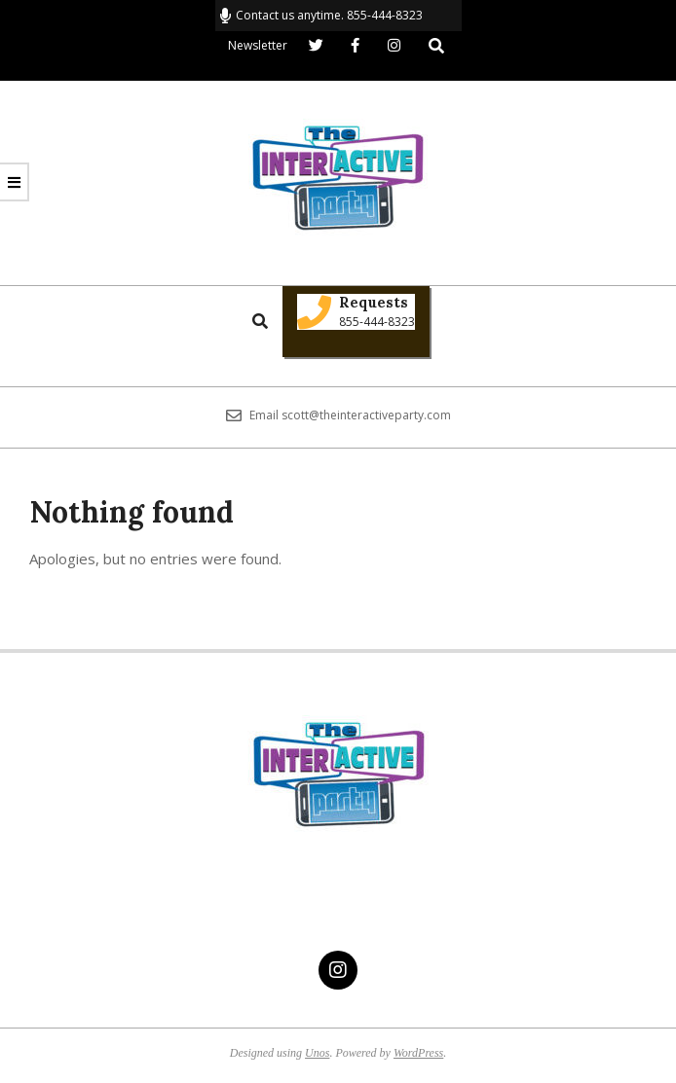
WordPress (418, 1053)
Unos (317, 1053)
